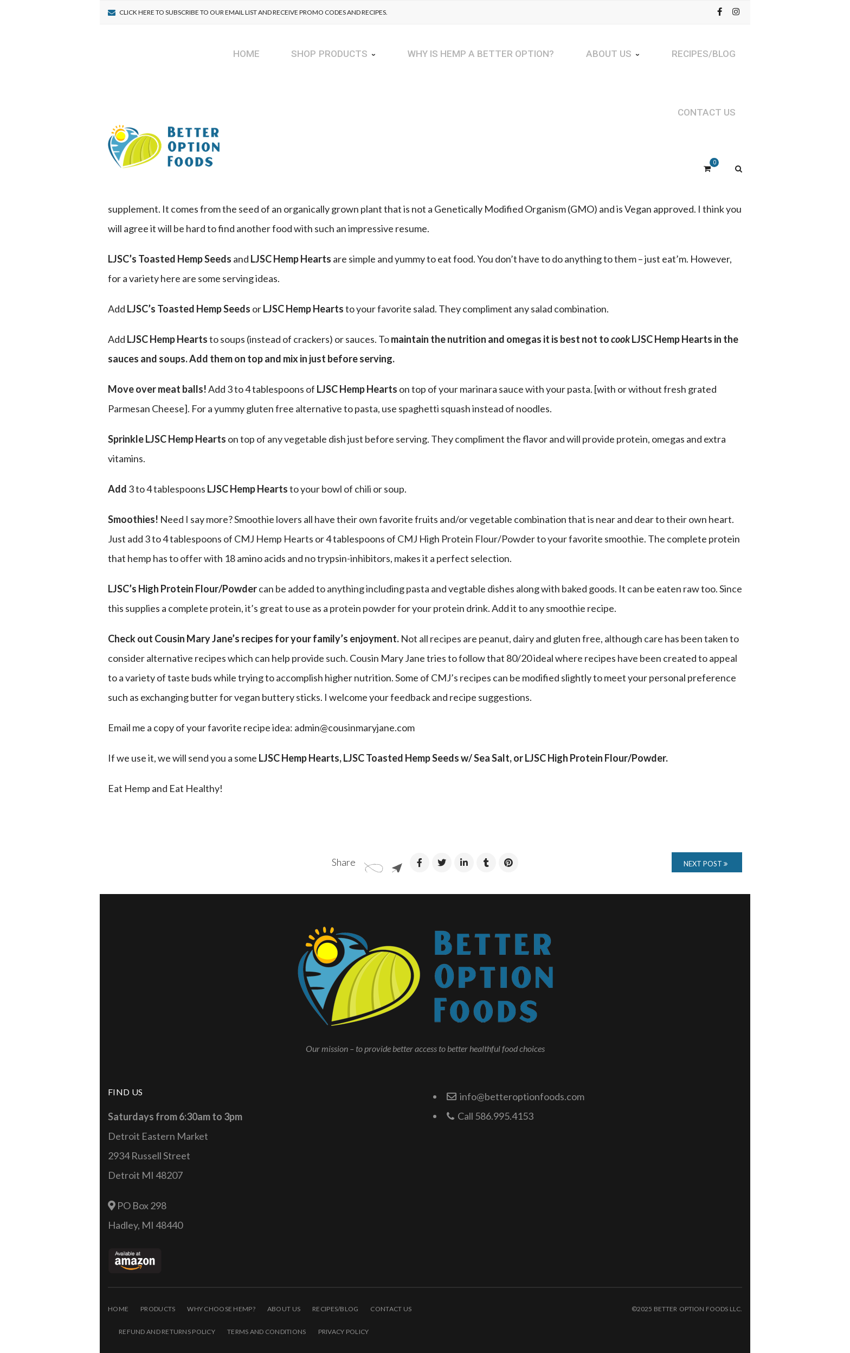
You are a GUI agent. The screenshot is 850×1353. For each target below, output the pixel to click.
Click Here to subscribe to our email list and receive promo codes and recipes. (253, 12)
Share (344, 862)
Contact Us (390, 1309)
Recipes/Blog (335, 1309)
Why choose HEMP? (221, 1309)
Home (118, 1309)
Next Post (705, 863)
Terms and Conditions (266, 1332)
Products (157, 1309)
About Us (283, 1309)
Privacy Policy (343, 1332)
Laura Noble (170, 103)
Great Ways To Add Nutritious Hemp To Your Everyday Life (305, 86)
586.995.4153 (504, 1116)
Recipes (306, 103)
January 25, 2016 (240, 103)
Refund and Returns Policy (167, 1332)
